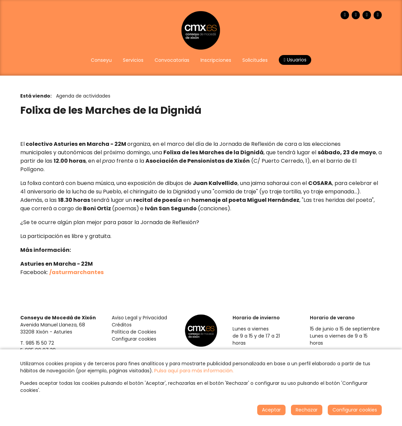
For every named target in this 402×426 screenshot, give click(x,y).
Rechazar (307, 409)
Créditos (122, 324)
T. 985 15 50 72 (37, 343)
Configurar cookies (134, 339)
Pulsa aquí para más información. (194, 370)
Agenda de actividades (83, 95)
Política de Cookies (134, 331)
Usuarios (295, 59)
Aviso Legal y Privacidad (139, 317)
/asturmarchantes (76, 272)
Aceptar (271, 409)
